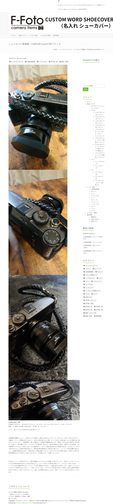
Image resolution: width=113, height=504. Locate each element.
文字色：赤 (99, 306)
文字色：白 (88, 306)
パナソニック (95, 202)
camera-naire (22, 58)
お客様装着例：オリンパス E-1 (92, 242)
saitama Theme (28, 503)
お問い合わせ (95, 219)
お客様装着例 (31, 61)
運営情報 (56, 35)
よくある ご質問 (45, 35)
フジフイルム (43, 61)
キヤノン (93, 191)
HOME (55, 49)
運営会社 (93, 217)
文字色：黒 (99, 310)
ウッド (93, 159)
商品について (23, 35)
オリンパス (94, 200)
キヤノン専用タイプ (91, 275)
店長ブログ (94, 221)
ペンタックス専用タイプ (92, 291)
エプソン (93, 206)
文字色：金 (54, 61)
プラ (92, 170)
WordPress (19, 503)
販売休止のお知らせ (89, 233)
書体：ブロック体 (90, 313)
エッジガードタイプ (65, 49)
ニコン (93, 193)
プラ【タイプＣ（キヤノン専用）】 (99, 183)
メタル (93, 110)
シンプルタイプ (90, 278)
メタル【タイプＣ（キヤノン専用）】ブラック (99, 140)
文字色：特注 (89, 303)
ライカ (93, 210)
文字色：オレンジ (90, 300)
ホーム (14, 35)
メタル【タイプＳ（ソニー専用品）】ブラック (99, 155)
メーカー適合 (34, 35)
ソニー (93, 198)
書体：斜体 (64, 61)
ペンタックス (95, 204)
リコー (93, 208)
